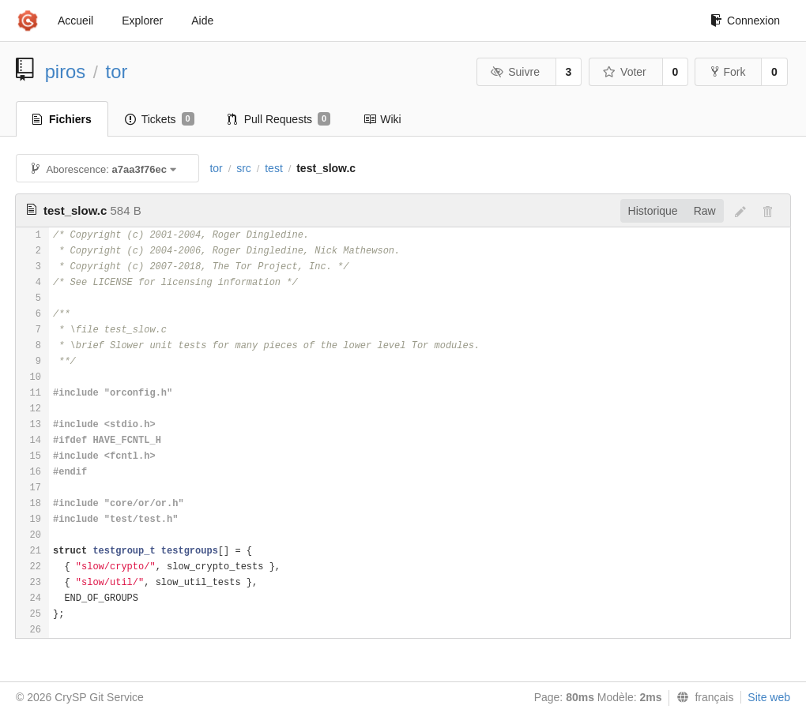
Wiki (382, 119)
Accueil (75, 20)
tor (117, 71)
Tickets (159, 119)
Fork (728, 72)
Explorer (142, 20)
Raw (705, 211)
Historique (653, 211)
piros (65, 71)
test (274, 168)
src (243, 168)
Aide (202, 20)
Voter (624, 72)
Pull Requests (279, 119)
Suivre (515, 72)
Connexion (745, 20)
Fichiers (62, 119)
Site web (769, 697)
